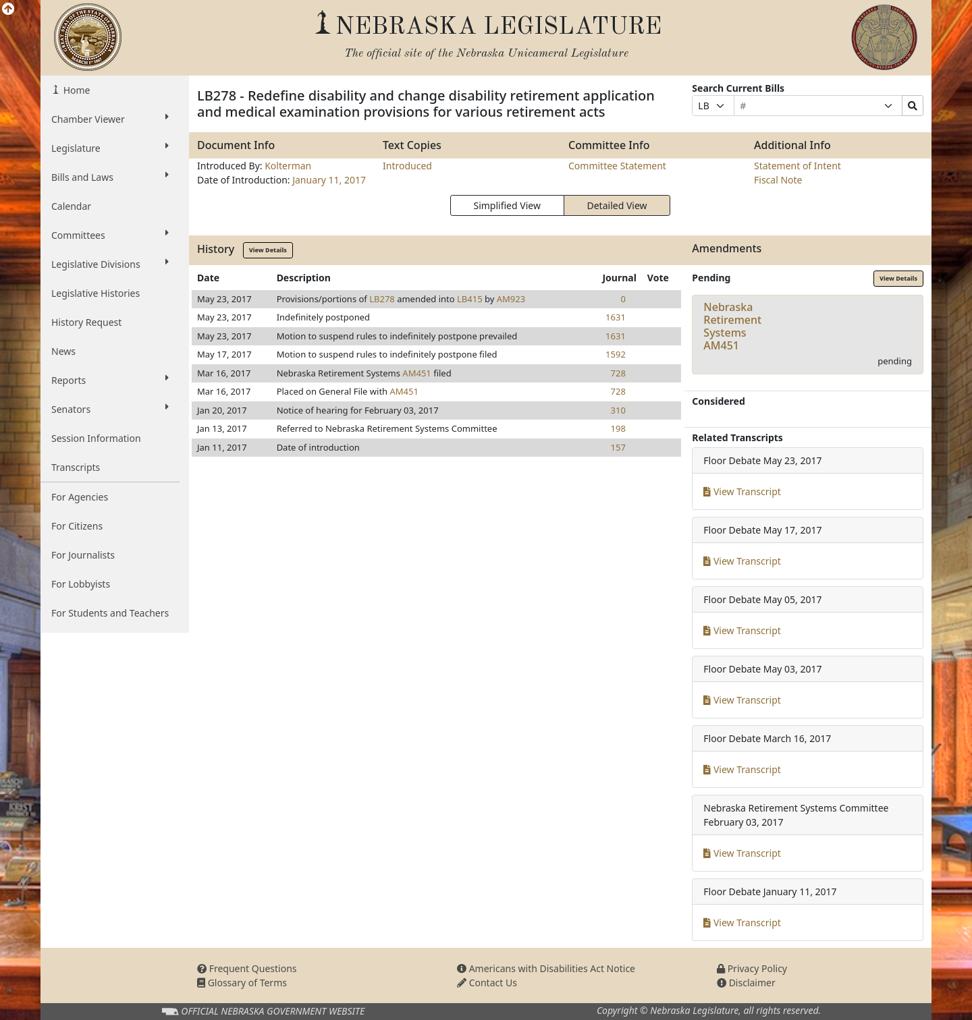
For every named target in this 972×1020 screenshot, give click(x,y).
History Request (86, 322)
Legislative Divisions (110, 264)
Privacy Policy (752, 968)
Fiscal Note (778, 179)
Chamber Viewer (110, 118)
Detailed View (617, 205)
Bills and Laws (110, 176)
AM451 (416, 373)
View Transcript (742, 491)
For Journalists (83, 554)
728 (618, 373)
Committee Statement (617, 165)
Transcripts (75, 467)
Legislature (110, 147)
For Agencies (79, 496)
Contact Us (487, 982)
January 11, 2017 (329, 179)
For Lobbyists (80, 583)
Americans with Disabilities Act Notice (546, 968)
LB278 (382, 299)
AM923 (511, 299)
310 (618, 410)
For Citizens (77, 525)
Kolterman (288, 165)
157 (618, 447)
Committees (110, 235)
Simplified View (506, 205)
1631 (615, 317)
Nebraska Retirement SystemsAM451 (732, 326)
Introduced (407, 165)
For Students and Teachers (110, 612)
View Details (268, 250)
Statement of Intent (797, 165)
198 (618, 428)
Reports (110, 380)
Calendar (71, 206)
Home (75, 90)
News (63, 351)
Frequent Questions (247, 968)
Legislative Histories (95, 293)
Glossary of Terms (242, 982)
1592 (615, 354)
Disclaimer (746, 982)
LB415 (470, 299)
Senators (110, 409)
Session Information (96, 438)
